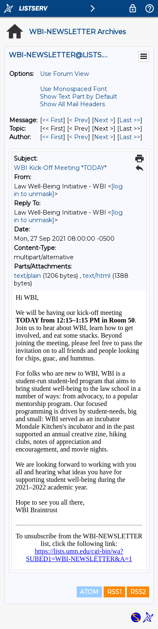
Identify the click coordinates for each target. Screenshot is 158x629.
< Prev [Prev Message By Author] (78, 137)
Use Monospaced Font (73, 89)
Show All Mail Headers (72, 104)
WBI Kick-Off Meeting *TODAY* (60, 168)
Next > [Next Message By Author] (103, 137)
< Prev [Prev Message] (78, 120)
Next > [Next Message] (103, 120)
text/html (96, 276)
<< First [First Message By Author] (52, 137)
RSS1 (114, 592)
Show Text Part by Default (78, 96)
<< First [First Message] (52, 120)
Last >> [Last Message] (129, 120)
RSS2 (138, 592)
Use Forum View (64, 74)
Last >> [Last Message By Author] (129, 137)
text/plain (27, 276)
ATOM (89, 592)
